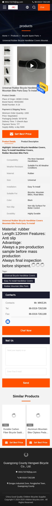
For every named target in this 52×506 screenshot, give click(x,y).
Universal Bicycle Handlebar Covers (19, 275)
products (14, 36)
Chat (42, 7)
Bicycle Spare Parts (30, 36)
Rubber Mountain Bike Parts (16, 286)
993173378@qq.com (12, 2)
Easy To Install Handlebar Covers (18, 281)
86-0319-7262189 (41, 2)
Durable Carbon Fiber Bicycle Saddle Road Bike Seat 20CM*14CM (13, 431)
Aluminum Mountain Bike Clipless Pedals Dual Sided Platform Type (38, 431)
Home (4, 36)
